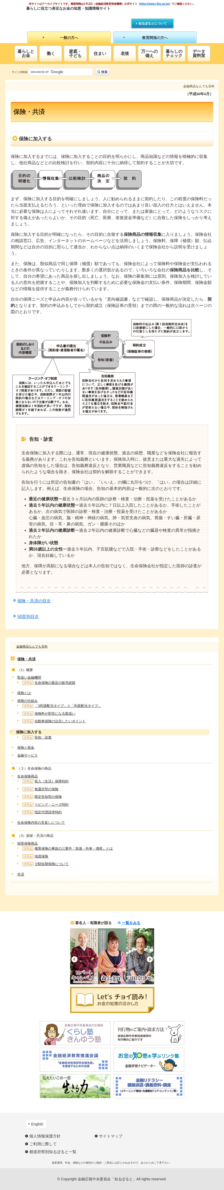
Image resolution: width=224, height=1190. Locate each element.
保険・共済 (26, 659)
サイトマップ (110, 1136)
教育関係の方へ (155, 38)
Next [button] (150, 959)
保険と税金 (25, 748)
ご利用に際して (43, 1144)
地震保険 (35, 856)
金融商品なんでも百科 (32, 646)
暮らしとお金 (26, 53)
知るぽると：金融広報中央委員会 (74, 17)
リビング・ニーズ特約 (46, 805)
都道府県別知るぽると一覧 (52, 1152)
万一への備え (149, 53)
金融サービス (27, 755)
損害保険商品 (27, 843)
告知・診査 (37, 737)
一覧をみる (131, 923)
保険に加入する (29, 732)
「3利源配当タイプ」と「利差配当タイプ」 (62, 706)
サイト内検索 (19, 72)
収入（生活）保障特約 (46, 781)
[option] (84, 956)
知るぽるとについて (152, 23)
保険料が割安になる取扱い (49, 714)
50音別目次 (28, 616)
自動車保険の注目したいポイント (54, 721)
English (37, 1124)
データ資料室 (199, 53)
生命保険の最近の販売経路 (49, 683)
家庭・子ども (75, 53)
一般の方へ (69, 38)
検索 (104, 72)
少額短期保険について (46, 864)
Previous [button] (74, 959)
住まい (100, 53)
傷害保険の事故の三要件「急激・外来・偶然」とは (68, 848)
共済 (20, 874)
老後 (125, 53)
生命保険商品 (27, 776)
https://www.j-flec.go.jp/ (154, 3)
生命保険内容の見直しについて (41, 823)
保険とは (24, 693)
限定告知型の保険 (42, 797)
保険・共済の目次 (34, 601)
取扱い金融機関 (29, 677)
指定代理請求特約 (42, 812)
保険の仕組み (27, 701)
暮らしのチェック (174, 53)
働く (51, 53)
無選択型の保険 (40, 789)
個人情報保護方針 (45, 1136)
